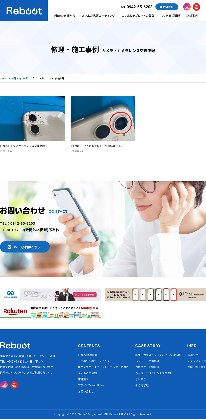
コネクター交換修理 (147, 367)
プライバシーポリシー (91, 385)
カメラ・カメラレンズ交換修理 (154, 373)
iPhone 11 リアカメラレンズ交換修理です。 (26, 146)
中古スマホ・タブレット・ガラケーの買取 (103, 367)
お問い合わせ (86, 391)
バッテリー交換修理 (147, 361)
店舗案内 (83, 379)
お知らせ (192, 355)
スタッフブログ (196, 361)
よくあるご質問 (87, 373)
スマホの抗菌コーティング (94, 361)
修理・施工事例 (196, 367)
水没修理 (140, 379)
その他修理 (142, 385)
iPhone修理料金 (87, 355)
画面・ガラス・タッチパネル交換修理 (158, 355)
